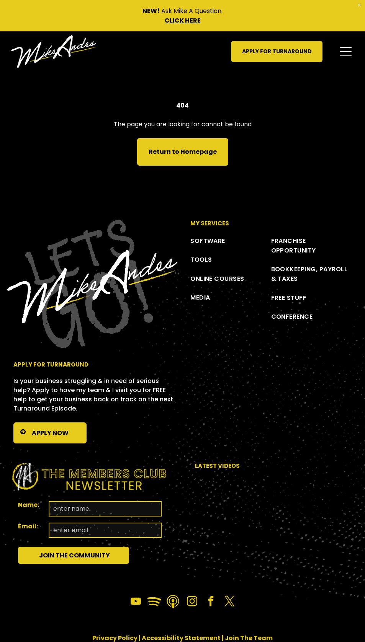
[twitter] (229, 602)
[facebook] (210, 602)
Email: (28, 526)
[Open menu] (346, 51)
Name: (28, 504)
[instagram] (191, 602)
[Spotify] (154, 602)
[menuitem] (230, 240)
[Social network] (173, 602)
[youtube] (135, 602)
